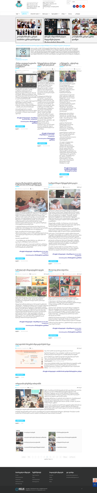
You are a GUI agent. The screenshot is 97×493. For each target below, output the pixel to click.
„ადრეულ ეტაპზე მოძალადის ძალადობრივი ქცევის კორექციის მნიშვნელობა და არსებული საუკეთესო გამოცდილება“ (43, 45)
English (68, 2)
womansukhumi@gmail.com (32, 2)
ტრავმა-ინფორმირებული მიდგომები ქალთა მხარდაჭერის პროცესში (55, 39)
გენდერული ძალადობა (22, 59)
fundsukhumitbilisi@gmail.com (49, 1)
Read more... (19, 58)
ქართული (69, 1)
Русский (68, 3)
